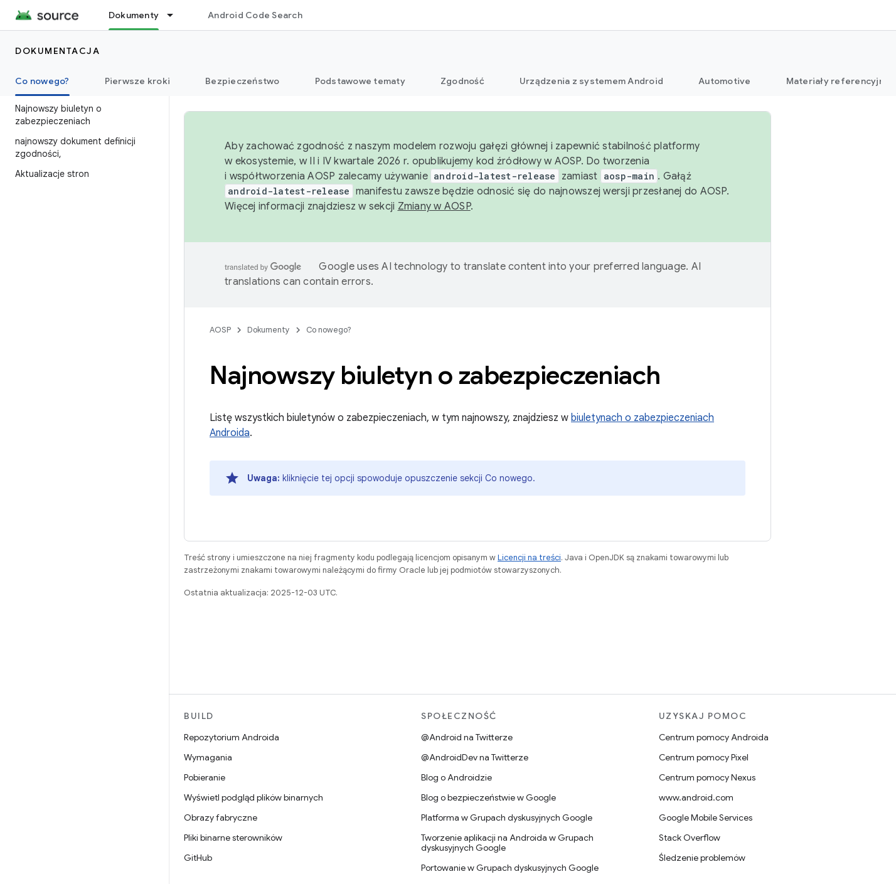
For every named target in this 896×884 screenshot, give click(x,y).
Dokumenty (268, 329)
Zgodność (462, 81)
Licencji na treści (529, 557)
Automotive (724, 81)
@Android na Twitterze (467, 737)
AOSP (220, 329)
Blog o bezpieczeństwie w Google (488, 797)
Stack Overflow (689, 837)
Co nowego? (328, 329)
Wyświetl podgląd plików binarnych (253, 797)
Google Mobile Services (705, 817)
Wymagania (208, 757)
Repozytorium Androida (231, 737)
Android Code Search (255, 15)
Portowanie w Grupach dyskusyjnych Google (510, 867)
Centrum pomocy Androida (714, 737)
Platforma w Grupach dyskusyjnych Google (506, 817)
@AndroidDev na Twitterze (474, 757)
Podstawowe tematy (360, 81)
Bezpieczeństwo (242, 81)
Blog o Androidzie (456, 777)
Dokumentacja (57, 50)
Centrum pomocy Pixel (704, 757)
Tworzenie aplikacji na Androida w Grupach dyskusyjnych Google (507, 842)
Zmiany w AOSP (434, 206)
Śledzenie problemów (702, 857)
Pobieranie (204, 777)
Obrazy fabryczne (220, 817)
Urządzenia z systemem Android (591, 81)
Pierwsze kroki (138, 81)
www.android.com (696, 797)
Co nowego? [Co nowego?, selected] (42, 81)
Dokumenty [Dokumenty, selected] (134, 15)
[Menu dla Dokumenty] (176, 15)
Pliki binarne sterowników (233, 837)
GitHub (198, 857)
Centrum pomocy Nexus (707, 777)
